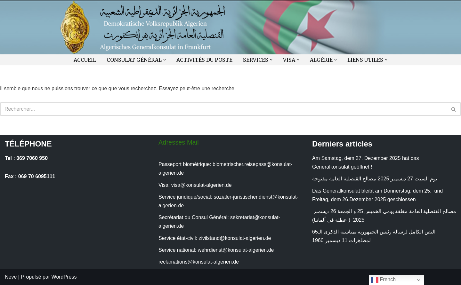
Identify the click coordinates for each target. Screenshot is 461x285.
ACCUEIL (85, 59)
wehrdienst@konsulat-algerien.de (236, 250)
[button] (164, 60)
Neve (11, 277)
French (383, 280)
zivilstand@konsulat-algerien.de (234, 238)
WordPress (64, 277)
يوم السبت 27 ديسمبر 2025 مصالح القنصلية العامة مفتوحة (374, 178)
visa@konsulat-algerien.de (201, 185)
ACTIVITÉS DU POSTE (204, 59)
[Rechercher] (223, 109)
